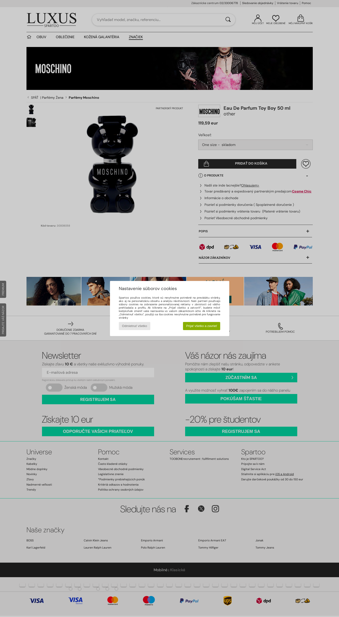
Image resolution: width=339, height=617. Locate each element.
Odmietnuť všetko (134, 326)
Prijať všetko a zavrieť (201, 326)
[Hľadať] (228, 20)
